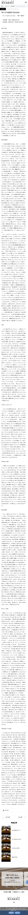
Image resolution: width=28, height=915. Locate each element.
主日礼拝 (3, 9)
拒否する (17, 912)
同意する (11, 912)
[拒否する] (26, 911)
